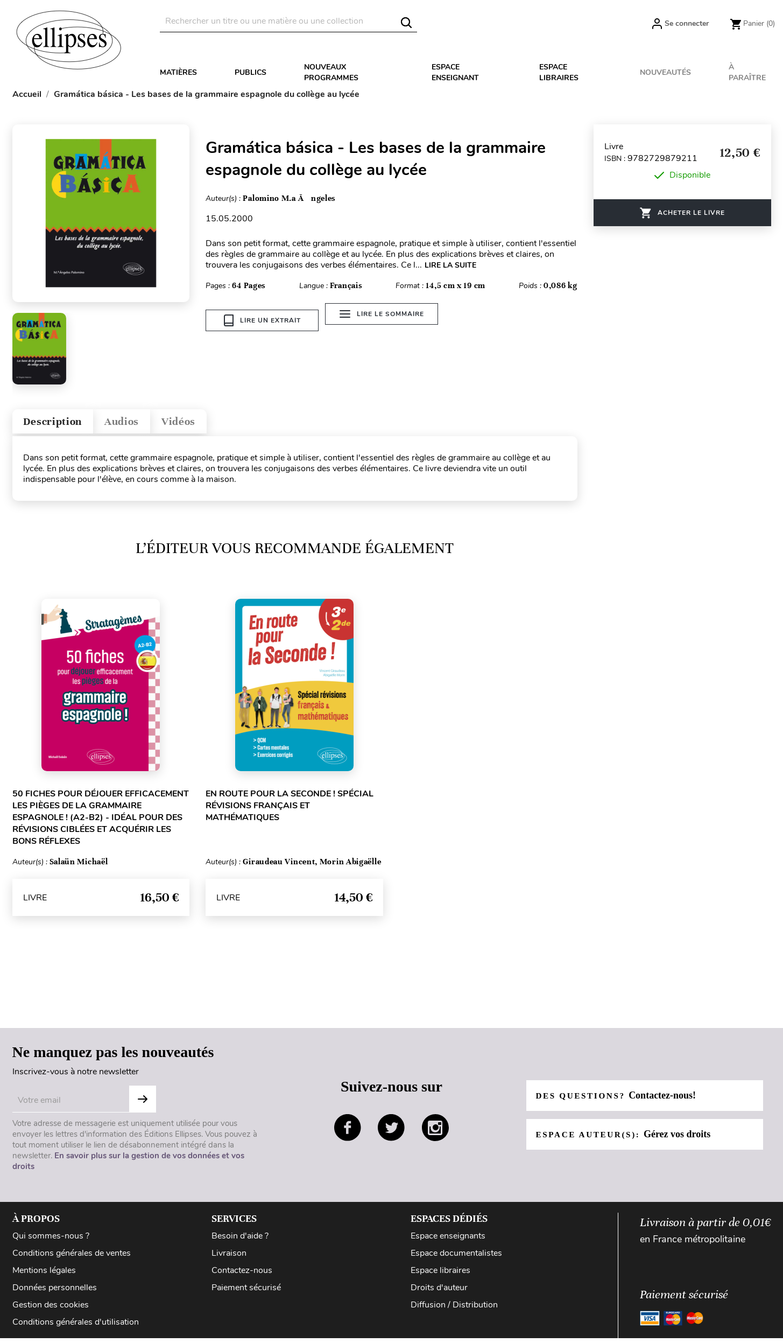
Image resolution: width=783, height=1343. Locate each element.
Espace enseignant (455, 72)
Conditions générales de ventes (71, 1258)
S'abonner (142, 1103)
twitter (391, 1132)
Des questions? (619, 1100)
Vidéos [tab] (207, 424)
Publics (250, 72)
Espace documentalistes (456, 1258)
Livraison (228, 1258)
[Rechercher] (288, 21)
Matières (178, 72)
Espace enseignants (448, 1241)
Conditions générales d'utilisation (75, 1327)
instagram (435, 1132)
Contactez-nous (241, 1275)
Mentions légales (44, 1275)
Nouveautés (665, 72)
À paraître (747, 72)
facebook (347, 1132)
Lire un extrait (262, 320)
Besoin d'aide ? (240, 1241)
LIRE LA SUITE (450, 265)
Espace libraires (559, 72)
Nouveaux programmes (331, 72)
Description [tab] (60, 424)
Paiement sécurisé (246, 1292)
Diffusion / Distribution (454, 1310)
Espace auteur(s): (626, 1139)
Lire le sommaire (386, 320)
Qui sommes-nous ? (50, 1241)
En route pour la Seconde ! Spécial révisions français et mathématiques (289, 810)
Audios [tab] (140, 424)
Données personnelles (54, 1292)
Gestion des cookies (50, 1310)
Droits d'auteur (439, 1292)
